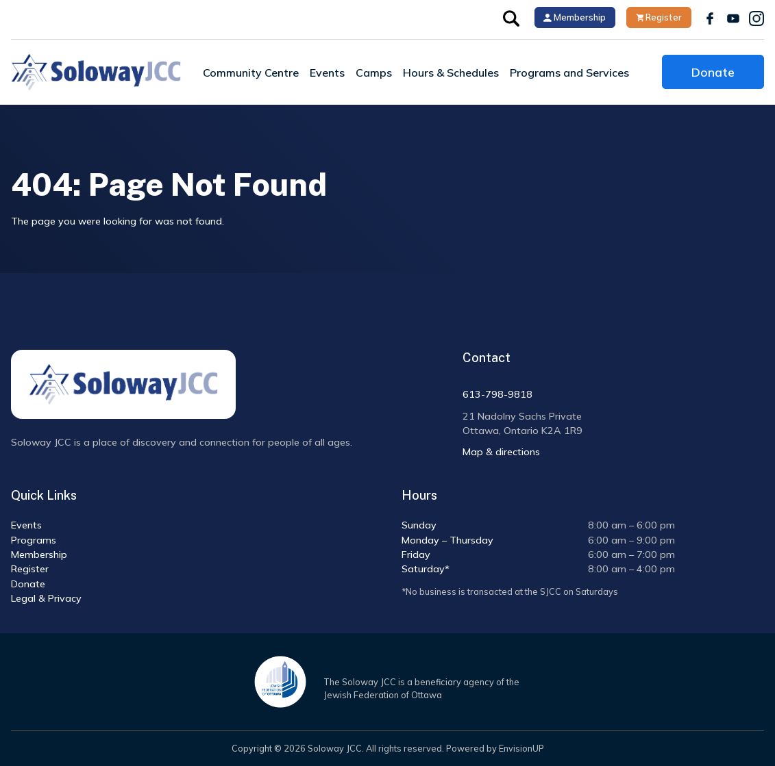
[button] (511, 17)
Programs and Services (569, 72)
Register (659, 17)
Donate (713, 71)
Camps (374, 72)
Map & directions (501, 452)
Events (327, 72)
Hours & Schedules (451, 72)
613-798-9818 (497, 394)
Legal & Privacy (46, 598)
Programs (33, 540)
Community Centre (251, 72)
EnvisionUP (521, 748)
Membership (574, 17)
